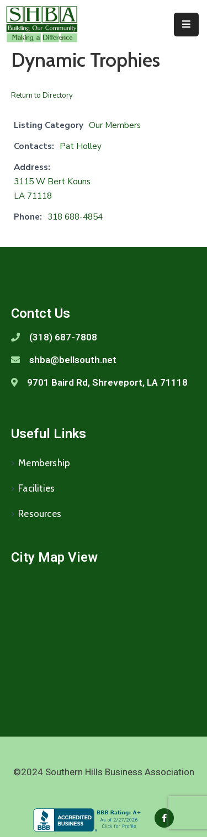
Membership (44, 462)
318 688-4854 (75, 216)
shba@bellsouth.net (72, 359)
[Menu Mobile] (186, 24)
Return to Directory (42, 95)
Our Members (115, 125)
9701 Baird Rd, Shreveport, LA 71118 (107, 382)
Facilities (36, 488)
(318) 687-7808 (63, 337)
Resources (39, 513)
